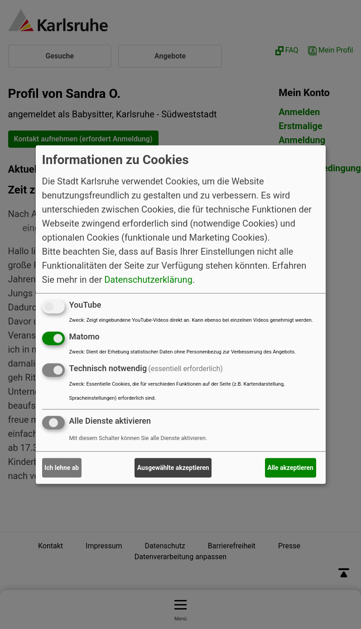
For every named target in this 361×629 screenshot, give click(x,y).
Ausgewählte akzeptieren (173, 467)
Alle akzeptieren (290, 467)
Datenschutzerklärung (148, 279)
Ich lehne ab (61, 467)
